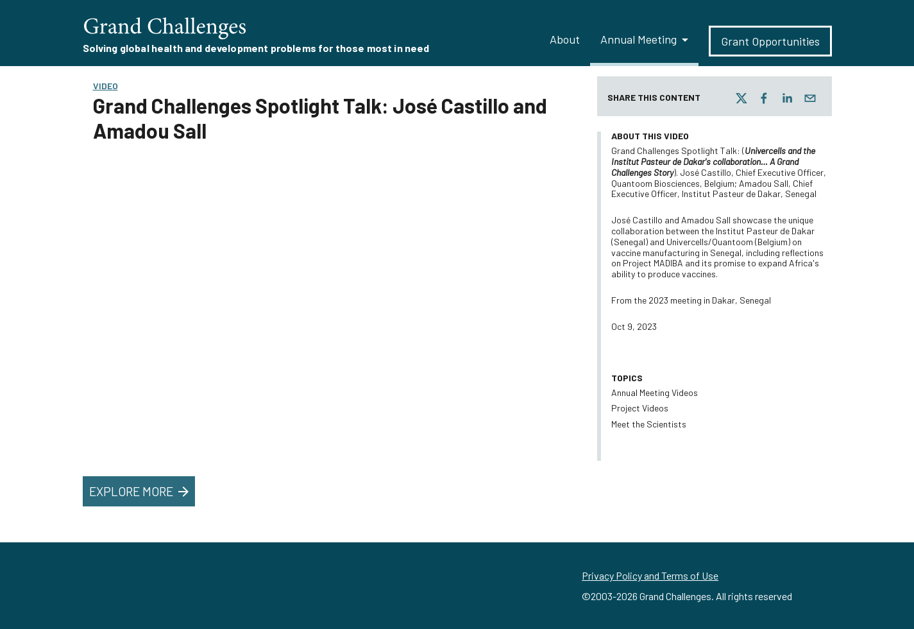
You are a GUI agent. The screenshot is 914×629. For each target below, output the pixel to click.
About (565, 39)
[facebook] (763, 98)
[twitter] (741, 98)
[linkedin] (787, 98)
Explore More (140, 491)
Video (105, 85)
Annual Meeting (638, 39)
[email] (810, 98)
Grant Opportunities (770, 41)
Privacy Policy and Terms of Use (650, 575)
